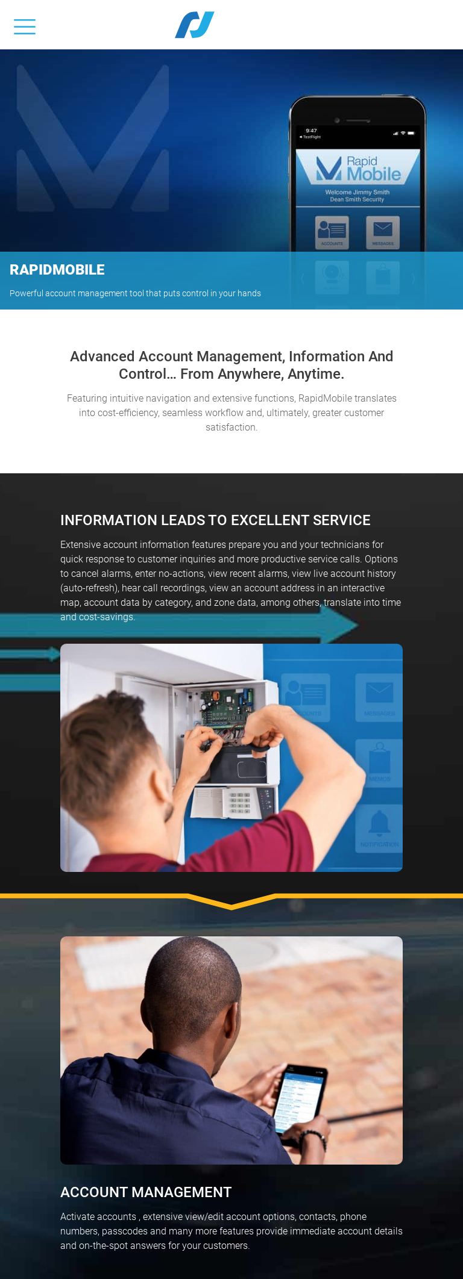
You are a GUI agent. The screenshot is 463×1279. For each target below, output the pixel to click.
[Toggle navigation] (25, 25)
